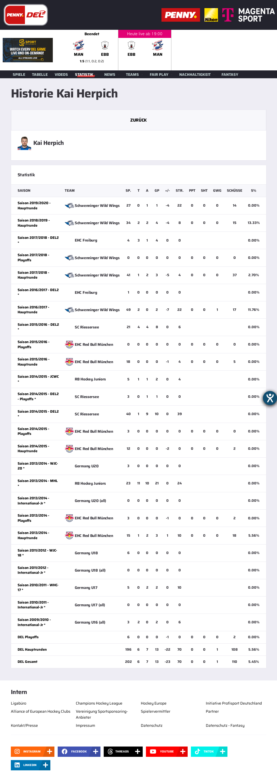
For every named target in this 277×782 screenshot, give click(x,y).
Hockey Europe (154, 703)
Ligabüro (18, 703)
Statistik (84, 74)
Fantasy (229, 74)
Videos (61, 74)
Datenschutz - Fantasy (225, 725)
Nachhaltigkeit (195, 74)
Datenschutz (151, 725)
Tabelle (40, 74)
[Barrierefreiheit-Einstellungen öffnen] (270, 398)
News (109, 74)
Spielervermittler (155, 711)
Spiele (19, 74)
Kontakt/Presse (24, 725)
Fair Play (159, 74)
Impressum (85, 725)
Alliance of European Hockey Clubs (40, 711)
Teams (132, 74)
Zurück (138, 120)
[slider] (171, 50)
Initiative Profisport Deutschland (234, 703)
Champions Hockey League (99, 703)
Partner (212, 711)
